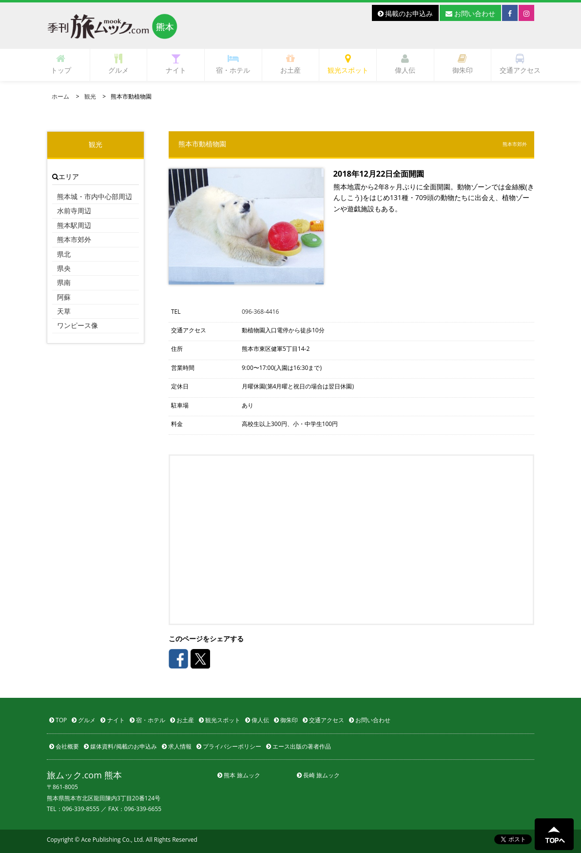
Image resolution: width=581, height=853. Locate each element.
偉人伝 (405, 64)
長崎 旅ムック (318, 775)
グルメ (118, 64)
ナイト (176, 64)
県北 (64, 254)
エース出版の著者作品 (298, 746)
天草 (64, 311)
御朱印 (462, 64)
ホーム (60, 96)
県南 (64, 282)
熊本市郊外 (74, 239)
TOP (58, 720)
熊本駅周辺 (74, 225)
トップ (61, 64)
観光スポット (348, 64)
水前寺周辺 (74, 210)
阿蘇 (64, 297)
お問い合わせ (470, 13)
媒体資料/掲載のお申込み (120, 746)
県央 (64, 268)
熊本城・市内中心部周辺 (94, 196)
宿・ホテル (233, 64)
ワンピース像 (77, 325)
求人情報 (177, 746)
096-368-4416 (260, 311)
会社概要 (64, 746)
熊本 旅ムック (238, 775)
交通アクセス (520, 64)
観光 (90, 96)
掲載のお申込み (405, 13)
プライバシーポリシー (228, 746)
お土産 (290, 64)
